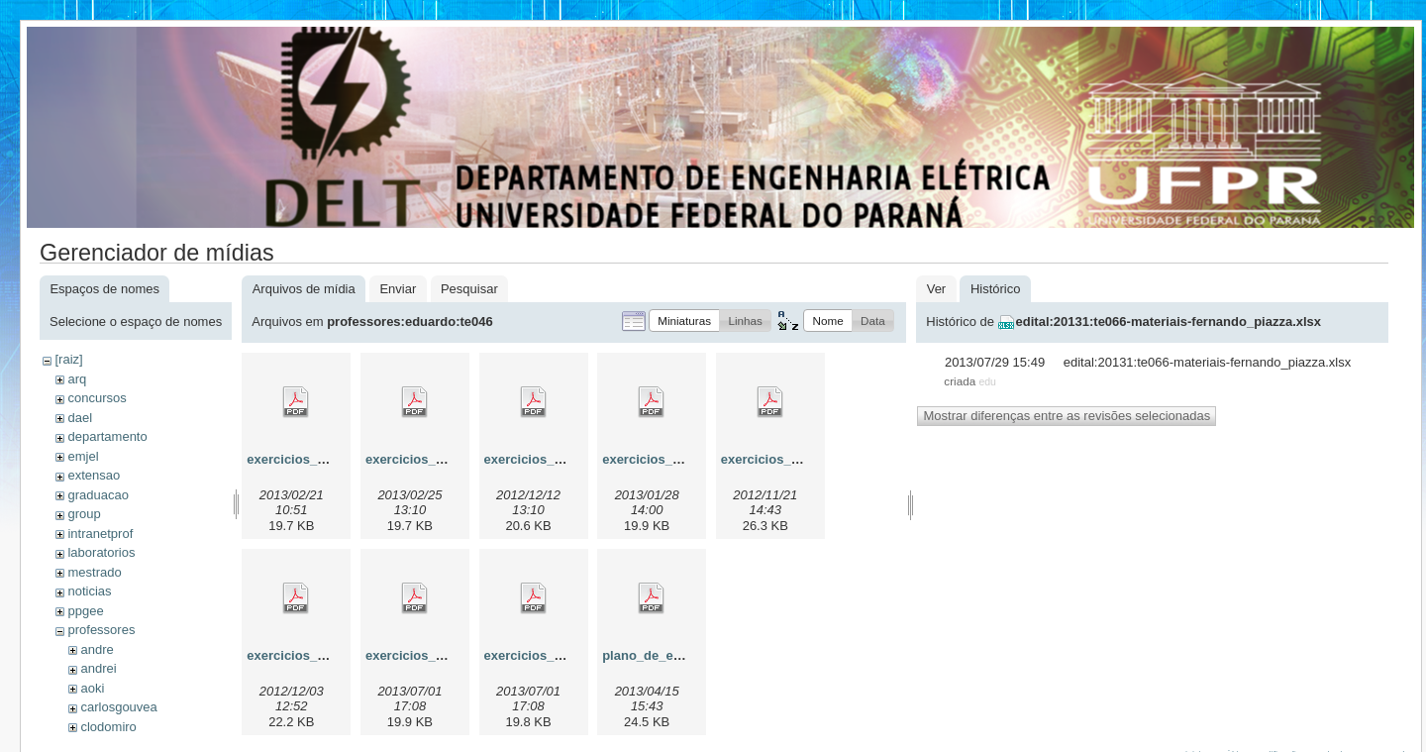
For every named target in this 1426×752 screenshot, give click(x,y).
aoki (92, 688)
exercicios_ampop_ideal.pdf (451, 459)
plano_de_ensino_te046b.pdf (690, 655)
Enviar (397, 288)
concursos (96, 397)
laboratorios (101, 552)
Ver (937, 288)
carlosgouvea (118, 706)
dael (79, 417)
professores (101, 629)
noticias (89, 591)
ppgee (85, 610)
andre (96, 649)
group (83, 513)
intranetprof (100, 533)
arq (76, 379)
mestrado (94, 572)
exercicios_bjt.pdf (539, 459)
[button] (684, 320)
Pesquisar (469, 288)
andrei (98, 668)
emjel (82, 456)
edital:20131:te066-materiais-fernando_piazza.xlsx (1169, 321)
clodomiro (108, 726)
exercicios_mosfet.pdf (433, 655)
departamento (107, 436)
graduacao (97, 494)
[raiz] (68, 359)
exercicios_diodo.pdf (785, 459)
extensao (93, 475)
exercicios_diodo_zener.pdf (331, 655)
